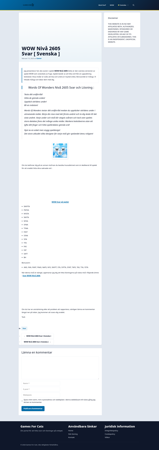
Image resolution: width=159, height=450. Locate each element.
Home (70, 430)
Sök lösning (73, 434)
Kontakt (71, 437)
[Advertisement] (60, 30)
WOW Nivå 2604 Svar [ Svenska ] (38, 336)
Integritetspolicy (111, 430)
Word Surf (102, 5)
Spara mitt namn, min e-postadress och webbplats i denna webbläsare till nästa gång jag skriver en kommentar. (59, 400)
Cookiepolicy (110, 434)
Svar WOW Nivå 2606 (31, 275)
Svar (24, 328)
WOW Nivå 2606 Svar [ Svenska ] (36, 342)
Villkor (107, 437)
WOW (112, 5)
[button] (133, 5)
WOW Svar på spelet (60, 202)
